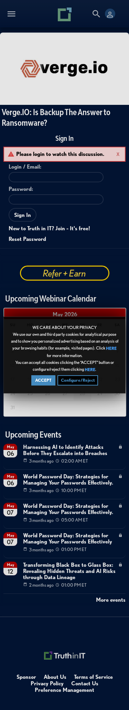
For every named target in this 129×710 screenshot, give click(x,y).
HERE (111, 348)
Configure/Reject (78, 380)
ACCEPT (43, 380)
